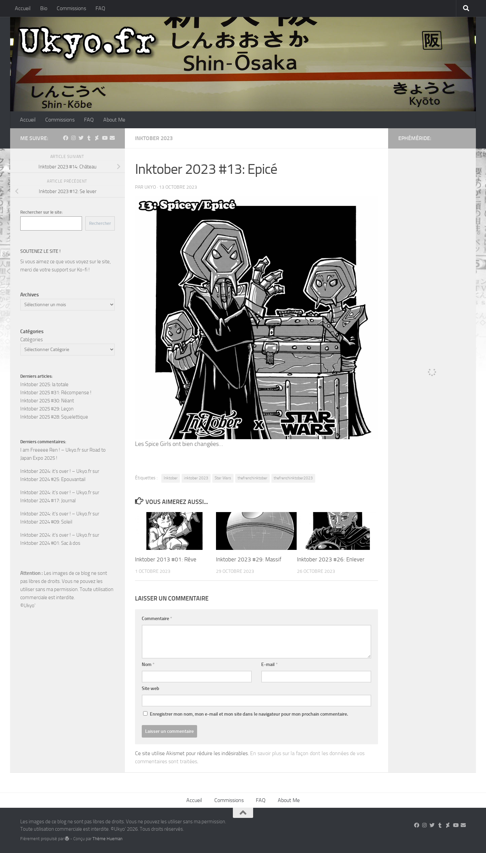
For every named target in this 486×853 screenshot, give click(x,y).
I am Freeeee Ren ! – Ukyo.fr (50, 450)
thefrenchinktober (252, 478)
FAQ (100, 8)
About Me (114, 119)
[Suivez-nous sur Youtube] (104, 138)
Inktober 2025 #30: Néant (47, 401)
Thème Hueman (107, 838)
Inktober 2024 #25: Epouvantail (52, 479)
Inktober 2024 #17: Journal (48, 501)
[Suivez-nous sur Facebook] (65, 138)
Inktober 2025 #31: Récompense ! (55, 393)
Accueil (23, 8)
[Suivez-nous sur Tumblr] (88, 138)
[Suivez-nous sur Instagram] (73, 138)
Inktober (171, 478)
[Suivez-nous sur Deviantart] (96, 138)
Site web (150, 688)
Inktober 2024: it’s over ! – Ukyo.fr (55, 471)
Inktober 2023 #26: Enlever (330, 559)
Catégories (31, 340)
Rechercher (100, 223)
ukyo (150, 187)
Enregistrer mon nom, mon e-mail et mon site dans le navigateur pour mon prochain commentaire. (249, 714)
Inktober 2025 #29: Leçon (47, 409)
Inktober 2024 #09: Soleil (46, 522)
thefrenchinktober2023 (293, 478)
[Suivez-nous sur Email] (112, 138)
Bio (43, 8)
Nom (148, 664)
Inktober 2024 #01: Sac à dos (50, 543)
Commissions (71, 8)
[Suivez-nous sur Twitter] (81, 138)
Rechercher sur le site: (41, 212)
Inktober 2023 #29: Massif (248, 559)
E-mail (269, 664)
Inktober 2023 (154, 138)
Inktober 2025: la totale (44, 384)
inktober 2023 (196, 478)
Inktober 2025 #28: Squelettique (54, 417)
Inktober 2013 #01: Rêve (165, 559)
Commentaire (157, 618)
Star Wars (223, 478)
